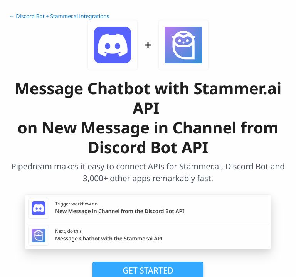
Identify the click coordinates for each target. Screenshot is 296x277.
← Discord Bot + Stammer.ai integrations (59, 16)
